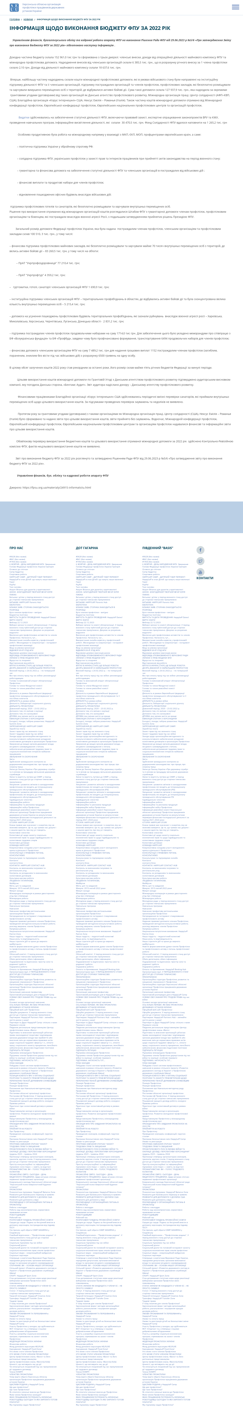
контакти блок (16, 863)
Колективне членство (19, 832)
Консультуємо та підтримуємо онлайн (27, 858)
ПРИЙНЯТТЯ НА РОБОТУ (20, 1129)
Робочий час (15, 1217)
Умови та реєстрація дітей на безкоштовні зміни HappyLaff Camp (32, 1322)
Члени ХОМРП (16, 1371)
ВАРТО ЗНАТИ (15, 620)
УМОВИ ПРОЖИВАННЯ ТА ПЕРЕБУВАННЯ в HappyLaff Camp (28, 1314)
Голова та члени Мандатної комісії (25, 685)
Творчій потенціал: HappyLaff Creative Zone (29, 1295)
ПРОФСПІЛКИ (15, 1189)
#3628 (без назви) (17, 556)
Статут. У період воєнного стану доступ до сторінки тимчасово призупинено (29, 1292)
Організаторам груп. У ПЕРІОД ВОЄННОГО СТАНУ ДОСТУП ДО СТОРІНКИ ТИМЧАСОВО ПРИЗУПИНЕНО (32, 974)
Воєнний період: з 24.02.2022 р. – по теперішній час (32, 671)
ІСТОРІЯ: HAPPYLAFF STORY (21, 822)
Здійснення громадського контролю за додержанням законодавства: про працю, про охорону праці (31, 764)
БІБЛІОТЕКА (14, 604)
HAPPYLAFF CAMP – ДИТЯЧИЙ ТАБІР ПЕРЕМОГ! (30, 577)
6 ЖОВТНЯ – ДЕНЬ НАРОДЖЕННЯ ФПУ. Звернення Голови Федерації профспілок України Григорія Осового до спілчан (32, 567)
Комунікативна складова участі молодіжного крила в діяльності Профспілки (30, 849)
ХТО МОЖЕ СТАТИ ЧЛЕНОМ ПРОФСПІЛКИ (28, 1354)
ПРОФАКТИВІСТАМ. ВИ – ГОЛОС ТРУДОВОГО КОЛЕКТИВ (30, 1170)
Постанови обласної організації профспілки (29, 1093)
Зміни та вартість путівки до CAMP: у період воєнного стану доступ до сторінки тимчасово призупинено (31, 779)
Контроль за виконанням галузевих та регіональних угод (27, 869)
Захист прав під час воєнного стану (26, 731)
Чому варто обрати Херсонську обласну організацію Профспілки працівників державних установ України (32, 1379)
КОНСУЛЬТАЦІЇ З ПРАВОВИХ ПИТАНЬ (26, 852)
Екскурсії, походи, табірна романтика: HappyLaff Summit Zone (31, 722)
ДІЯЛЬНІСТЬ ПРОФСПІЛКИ (21, 706)
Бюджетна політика (18, 614)
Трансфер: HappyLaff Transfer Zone (25, 1298)
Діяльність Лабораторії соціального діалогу (30, 703)
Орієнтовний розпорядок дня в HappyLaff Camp (31, 994)
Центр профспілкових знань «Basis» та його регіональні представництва (29, 1357)
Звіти (11, 759)
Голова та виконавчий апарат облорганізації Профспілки (30, 681)
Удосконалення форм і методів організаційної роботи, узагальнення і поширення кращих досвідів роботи (31, 1308)
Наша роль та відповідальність (24, 938)
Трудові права (16, 1301)
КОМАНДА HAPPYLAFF (19, 845)
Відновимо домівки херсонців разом (26, 653)
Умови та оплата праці (20, 1318)
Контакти (13, 860)
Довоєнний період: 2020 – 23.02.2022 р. (28, 708)
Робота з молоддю (18, 1207)
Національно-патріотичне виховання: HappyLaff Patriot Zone (32, 932)
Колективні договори (19, 842)
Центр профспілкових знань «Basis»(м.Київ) (29, 1361)
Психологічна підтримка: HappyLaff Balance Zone (32, 1192)
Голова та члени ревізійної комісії (25, 688)
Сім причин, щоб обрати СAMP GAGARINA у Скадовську (29, 1231)
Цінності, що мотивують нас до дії (25, 1364)
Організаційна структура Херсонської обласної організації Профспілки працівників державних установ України (31, 987)
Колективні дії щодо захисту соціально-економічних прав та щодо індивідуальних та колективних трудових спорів (30, 838)
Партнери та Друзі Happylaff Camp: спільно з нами (33, 1022)
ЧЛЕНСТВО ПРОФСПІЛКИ (21, 1374)
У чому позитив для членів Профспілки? (28, 1303)
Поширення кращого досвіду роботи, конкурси (31, 1101)
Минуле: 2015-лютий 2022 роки (24, 888)
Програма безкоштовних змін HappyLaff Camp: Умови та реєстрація (31, 1140)
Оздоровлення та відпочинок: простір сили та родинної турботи (31, 962)
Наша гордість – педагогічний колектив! (28, 936)
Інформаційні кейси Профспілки (24, 807)
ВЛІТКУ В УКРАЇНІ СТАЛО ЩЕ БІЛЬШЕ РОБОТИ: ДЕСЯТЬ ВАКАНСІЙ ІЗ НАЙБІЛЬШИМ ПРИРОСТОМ (32, 666)
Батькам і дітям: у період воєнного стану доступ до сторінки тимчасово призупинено (32, 598)
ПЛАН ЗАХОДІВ (16, 1063)
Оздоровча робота (18, 966)
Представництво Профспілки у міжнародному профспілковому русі (30, 1119)
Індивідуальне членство (20, 799)
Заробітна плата (17, 728)
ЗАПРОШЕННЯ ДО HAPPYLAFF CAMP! (26, 726)
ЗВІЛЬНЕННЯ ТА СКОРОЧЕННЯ (23, 756)
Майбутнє (14, 883)
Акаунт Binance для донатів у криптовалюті (29, 589)
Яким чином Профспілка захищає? (25, 1394)
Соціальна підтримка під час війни (25, 1242)
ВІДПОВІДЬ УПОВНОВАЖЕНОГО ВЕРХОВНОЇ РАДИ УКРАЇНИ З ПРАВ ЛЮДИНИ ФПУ (32, 656)
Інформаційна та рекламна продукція (27, 804)
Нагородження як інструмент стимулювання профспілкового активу (30, 917)
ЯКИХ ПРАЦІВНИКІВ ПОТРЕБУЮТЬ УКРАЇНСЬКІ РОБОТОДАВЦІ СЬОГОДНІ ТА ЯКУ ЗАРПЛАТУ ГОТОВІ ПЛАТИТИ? (33, 1400)
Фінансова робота (18, 1344)
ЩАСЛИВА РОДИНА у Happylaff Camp (26, 1384)
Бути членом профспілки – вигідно (25, 612)
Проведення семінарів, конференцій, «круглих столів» (31, 1135)
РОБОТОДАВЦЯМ (17, 1215)
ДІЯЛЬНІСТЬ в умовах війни (22, 701)
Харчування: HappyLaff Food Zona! (25, 1349)
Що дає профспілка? (18, 1387)
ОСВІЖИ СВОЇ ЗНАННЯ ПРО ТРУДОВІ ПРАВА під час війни (33, 998)
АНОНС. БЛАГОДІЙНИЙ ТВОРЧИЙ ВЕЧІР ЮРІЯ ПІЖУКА (30, 593)
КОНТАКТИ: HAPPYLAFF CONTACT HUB (26, 865)
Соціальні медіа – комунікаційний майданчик (30, 1252)
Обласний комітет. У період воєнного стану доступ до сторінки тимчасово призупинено (33, 955)
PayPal (12, 584)
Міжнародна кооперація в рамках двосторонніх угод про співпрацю (31, 894)
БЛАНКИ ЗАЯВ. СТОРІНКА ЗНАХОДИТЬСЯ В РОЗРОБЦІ (28, 608)
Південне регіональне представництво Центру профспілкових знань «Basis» (31, 1028)
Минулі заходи (16, 891)
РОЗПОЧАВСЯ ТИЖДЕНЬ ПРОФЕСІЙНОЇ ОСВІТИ (31, 1220)
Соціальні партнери (18, 1255)
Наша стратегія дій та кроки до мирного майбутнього (28, 942)
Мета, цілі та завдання (20, 885)
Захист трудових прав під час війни (26, 733)
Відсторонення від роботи (21, 663)
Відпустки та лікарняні (20, 660)
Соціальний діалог (18, 1245)
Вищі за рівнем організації (22, 647)
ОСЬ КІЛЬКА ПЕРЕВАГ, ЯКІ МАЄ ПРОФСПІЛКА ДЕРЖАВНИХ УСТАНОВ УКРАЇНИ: (29, 1006)
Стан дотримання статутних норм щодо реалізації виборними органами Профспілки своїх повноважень (33, 1281)
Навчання (14, 908)
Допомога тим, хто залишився (23, 713)
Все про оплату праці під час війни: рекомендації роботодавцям (32, 676)
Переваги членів (17, 1025)
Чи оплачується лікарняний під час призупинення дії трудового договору (33, 1367)
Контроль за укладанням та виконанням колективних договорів (28, 874)
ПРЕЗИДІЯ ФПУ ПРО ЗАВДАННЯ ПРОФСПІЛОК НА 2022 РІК (31, 1125)
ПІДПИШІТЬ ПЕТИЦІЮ (19, 1050)
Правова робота (17, 1103)
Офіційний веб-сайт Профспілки (24, 1010)
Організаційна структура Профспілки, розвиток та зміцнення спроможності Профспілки (32, 980)
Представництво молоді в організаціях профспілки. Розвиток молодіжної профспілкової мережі (32, 1113)
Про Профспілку (16, 1131)
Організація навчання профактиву (25, 992)
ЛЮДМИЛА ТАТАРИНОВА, (21, 880)
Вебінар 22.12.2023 (18, 622)
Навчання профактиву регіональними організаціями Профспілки (27, 912)
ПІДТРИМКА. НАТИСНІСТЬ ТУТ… (24, 1060)
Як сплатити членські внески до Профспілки (30, 1392)
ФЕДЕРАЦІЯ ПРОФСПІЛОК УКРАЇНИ (25, 1341)
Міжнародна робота (18, 898)
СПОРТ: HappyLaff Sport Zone (22, 1275)
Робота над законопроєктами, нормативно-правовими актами (29, 1211)
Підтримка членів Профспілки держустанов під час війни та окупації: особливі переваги (33, 1056)
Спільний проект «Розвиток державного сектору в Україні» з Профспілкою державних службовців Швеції (32, 1270)
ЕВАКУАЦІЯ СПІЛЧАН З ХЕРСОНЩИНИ (26, 718)
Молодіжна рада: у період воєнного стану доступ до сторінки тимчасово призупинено (32, 902)
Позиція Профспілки (18, 1083)
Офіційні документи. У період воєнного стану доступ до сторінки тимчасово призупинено (30, 1013)
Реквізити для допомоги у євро (24, 1199)
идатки (25, 117)
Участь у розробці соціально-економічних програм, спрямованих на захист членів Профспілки (29, 1336)
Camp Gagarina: (16, 571)
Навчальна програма (19, 906)
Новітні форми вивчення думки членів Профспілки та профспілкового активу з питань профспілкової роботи (33, 949)
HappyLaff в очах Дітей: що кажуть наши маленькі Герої (33, 580)
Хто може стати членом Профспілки (26, 1351)
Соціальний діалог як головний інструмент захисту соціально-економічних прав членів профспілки (33, 1249)
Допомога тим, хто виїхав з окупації (26, 711)
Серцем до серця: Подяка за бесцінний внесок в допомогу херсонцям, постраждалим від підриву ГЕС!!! (32, 1225)
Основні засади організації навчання (27, 1002)
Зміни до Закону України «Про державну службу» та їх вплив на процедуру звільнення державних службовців (32, 772)
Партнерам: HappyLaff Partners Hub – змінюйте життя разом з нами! (31, 1018)
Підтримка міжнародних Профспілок (26, 1053)
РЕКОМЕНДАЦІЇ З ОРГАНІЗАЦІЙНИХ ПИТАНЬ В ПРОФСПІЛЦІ (30, 1203)
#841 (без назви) (17, 559)
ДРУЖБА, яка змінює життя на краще (26, 716)
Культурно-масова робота (21, 878)
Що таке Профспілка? (19, 1389)
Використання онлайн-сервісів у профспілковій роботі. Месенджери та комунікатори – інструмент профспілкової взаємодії (33, 643)
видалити (13, 632)
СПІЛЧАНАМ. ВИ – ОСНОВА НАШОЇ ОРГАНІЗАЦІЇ (31, 1265)
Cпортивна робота (18, 574)
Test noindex (15, 587)
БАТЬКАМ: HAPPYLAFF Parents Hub (25, 602)
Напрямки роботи (17, 928)
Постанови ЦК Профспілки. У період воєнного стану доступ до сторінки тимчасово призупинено (32, 1097)
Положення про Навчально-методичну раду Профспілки (30, 1089)
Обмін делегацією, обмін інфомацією (26, 959)
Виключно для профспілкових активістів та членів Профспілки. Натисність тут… (33, 636)
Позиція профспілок (18, 1085)
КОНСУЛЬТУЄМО (17, 855)
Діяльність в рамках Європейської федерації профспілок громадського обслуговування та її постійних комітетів (31, 696)
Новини (28, 19)
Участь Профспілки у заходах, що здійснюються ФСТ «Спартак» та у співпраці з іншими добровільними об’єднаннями (31, 1329)
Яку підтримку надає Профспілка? (25, 1404)
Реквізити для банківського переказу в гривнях (31, 1194)
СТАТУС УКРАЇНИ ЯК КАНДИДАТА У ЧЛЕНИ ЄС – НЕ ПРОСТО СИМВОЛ (32, 1287)
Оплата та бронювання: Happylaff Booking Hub (31, 969)
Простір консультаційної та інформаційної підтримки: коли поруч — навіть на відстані (30, 1165)
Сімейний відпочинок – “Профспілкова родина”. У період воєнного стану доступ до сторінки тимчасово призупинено (32, 1238)
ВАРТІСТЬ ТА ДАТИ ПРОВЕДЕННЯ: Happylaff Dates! (32, 617)
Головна (14, 19)
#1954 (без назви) (17, 561)
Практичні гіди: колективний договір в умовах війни (31, 1107)
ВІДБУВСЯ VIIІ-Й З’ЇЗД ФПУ (21, 650)
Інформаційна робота (19, 802)
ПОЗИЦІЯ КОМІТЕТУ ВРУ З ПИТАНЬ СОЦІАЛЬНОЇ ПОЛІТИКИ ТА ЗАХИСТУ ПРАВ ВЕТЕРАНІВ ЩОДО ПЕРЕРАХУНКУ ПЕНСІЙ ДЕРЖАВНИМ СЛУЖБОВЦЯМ (32, 1078)
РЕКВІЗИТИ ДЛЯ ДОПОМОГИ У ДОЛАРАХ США (30, 1197)
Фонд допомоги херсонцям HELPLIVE (26, 1346)
